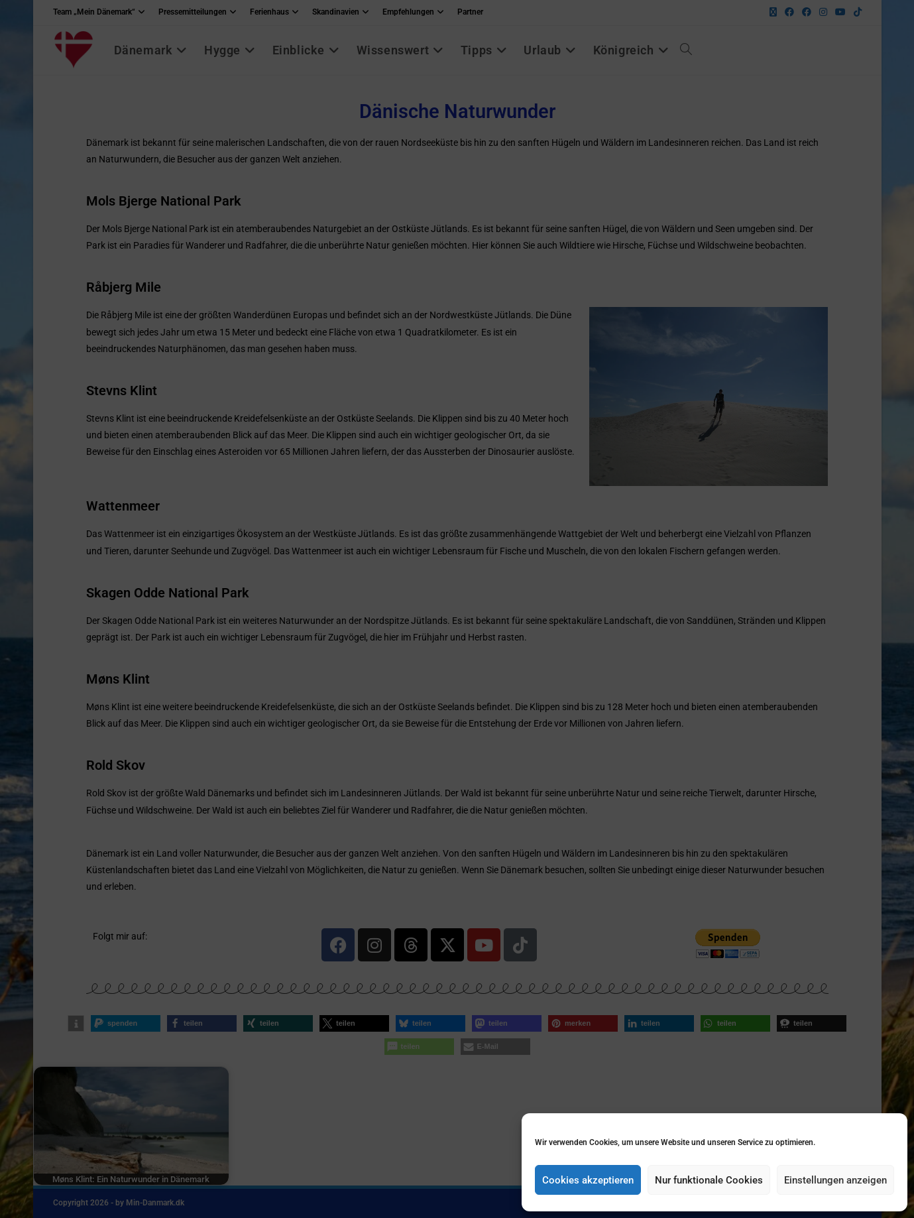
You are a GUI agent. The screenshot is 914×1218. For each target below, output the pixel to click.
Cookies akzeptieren (588, 1180)
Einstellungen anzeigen (835, 1180)
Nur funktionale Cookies (709, 1180)
